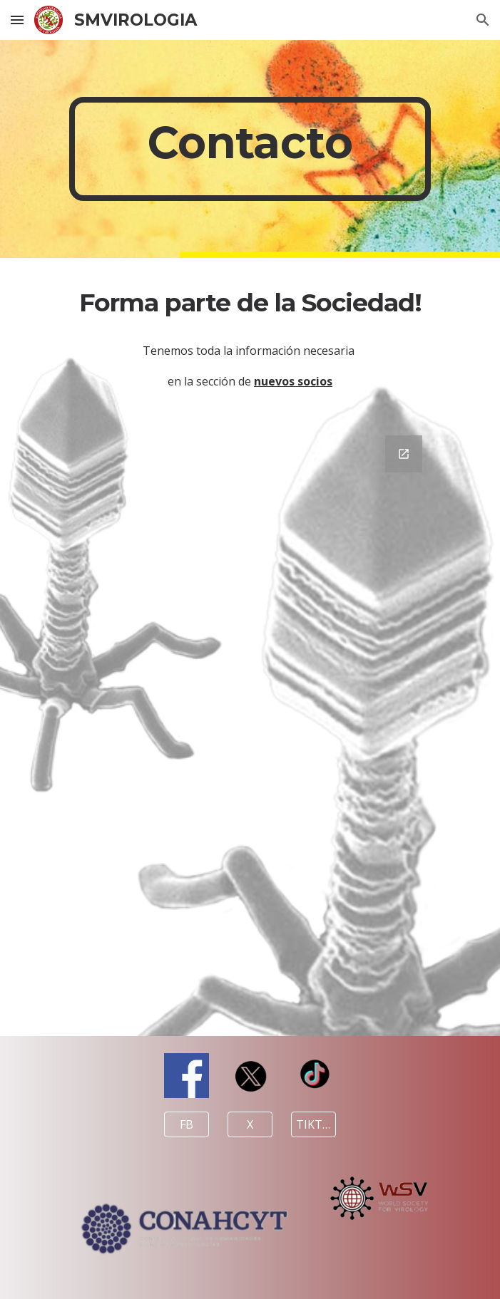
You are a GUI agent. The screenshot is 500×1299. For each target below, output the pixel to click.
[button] (17, 19)
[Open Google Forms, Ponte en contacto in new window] (403, 453)
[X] (249, 1124)
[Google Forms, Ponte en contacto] (250, 727)
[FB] (186, 1124)
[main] (250, 149)
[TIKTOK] (313, 1124)
